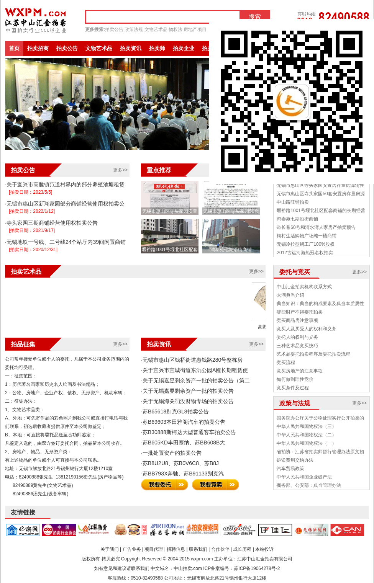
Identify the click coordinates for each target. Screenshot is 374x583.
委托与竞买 (294, 272)
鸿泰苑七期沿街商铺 (231, 249)
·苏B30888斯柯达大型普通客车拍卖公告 (188, 432)
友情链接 (23, 512)
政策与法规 (294, 403)
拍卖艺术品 (26, 271)
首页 (14, 48)
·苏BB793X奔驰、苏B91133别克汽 (182, 473)
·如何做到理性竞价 (294, 379)
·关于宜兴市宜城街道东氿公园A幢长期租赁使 (194, 370)
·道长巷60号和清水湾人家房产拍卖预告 (316, 227)
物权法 (175, 29)
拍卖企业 (183, 48)
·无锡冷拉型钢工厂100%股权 (305, 244)
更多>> (120, 170)
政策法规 (134, 29)
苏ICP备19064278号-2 (257, 568)
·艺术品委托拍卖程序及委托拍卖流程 (313, 354)
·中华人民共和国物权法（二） (306, 435)
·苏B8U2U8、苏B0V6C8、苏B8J (180, 463)
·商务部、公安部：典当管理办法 (308, 485)
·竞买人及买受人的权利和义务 (306, 329)
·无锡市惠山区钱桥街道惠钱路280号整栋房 (192, 360)
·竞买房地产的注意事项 (299, 371)
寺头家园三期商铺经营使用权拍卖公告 (52, 223)
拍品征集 (23, 344)
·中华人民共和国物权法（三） (306, 426)
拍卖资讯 (130, 48)
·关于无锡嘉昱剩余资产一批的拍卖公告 (187, 391)
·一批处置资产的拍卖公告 (171, 453)
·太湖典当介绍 (290, 295)
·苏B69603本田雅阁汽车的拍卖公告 (183, 422)
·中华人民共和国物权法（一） (306, 443)
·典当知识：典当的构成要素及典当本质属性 (320, 303)
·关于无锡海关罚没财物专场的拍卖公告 (187, 401)
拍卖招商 (38, 48)
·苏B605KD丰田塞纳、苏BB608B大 (183, 442)
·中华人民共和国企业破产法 (304, 477)
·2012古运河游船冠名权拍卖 (304, 252)
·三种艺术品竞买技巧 (297, 345)
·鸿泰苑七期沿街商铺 (297, 219)
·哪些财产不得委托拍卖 (299, 312)
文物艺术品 (155, 29)
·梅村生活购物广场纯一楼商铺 (306, 235)
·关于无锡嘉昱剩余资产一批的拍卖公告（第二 (195, 380)
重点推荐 (159, 170)
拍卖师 (157, 48)
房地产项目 (195, 29)
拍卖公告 (114, 29)
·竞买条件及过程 (292, 387)
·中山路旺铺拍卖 (292, 202)
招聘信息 (176, 549)
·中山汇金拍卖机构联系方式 (304, 286)
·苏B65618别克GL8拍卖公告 (175, 411)
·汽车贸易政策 (290, 468)
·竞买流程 (285, 362)
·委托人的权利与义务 (297, 337)
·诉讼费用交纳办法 (294, 460)
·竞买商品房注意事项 (297, 320)
